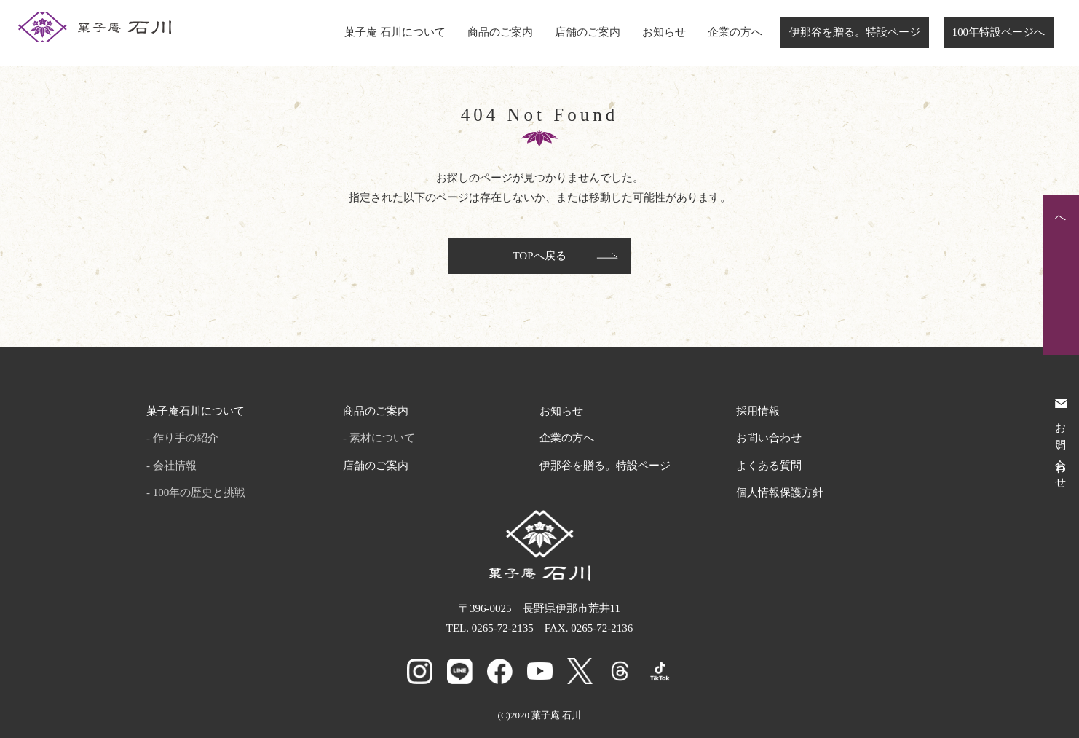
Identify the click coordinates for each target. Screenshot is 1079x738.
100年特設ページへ (998, 32)
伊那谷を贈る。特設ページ (854, 32)
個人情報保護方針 (779, 492)
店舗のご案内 (587, 32)
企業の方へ (735, 32)
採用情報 (758, 411)
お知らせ (664, 32)
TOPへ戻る (539, 256)
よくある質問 (769, 465)
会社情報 (175, 465)
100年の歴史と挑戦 (199, 492)
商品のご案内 (500, 32)
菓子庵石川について (195, 411)
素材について (382, 438)
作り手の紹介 (185, 438)
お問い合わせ (769, 438)
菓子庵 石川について (395, 32)
